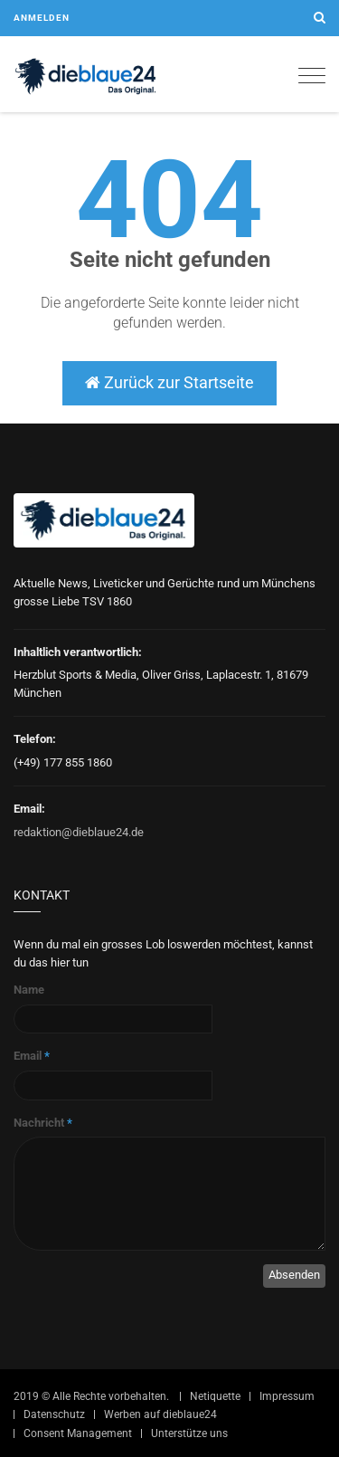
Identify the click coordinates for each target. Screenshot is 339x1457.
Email (32, 1055)
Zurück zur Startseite (169, 382)
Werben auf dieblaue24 (160, 1414)
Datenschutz (54, 1414)
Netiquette (215, 1396)
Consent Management (78, 1433)
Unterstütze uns (189, 1433)
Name (29, 989)
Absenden (294, 1274)
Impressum (287, 1396)
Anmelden (42, 18)
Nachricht (43, 1122)
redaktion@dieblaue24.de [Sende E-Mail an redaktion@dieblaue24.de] (79, 832)
